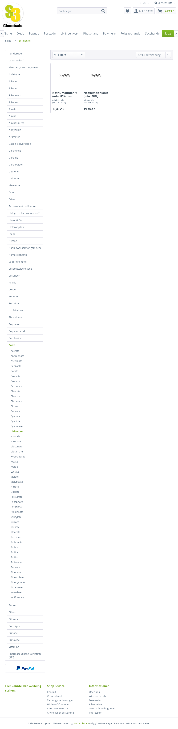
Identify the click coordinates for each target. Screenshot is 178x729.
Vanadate (16, 592)
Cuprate (15, 411)
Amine (12, 116)
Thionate (16, 572)
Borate (14, 371)
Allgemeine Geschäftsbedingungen (102, 706)
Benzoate (16, 366)
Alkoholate (15, 95)
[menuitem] (82, 10)
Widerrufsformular (58, 704)
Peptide (13, 296)
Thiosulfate (17, 577)
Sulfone (13, 633)
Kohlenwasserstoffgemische (25, 247)
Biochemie (15, 150)
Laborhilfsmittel (18, 261)
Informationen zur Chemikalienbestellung (60, 710)
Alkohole (14, 102)
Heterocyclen (16, 227)
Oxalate (15, 491)
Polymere (14, 324)
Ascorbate (16, 361)
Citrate (14, 406)
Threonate (17, 587)
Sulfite (14, 557)
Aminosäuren (17, 123)
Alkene (13, 88)
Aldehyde (14, 74)
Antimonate (17, 356)
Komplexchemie (18, 254)
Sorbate (15, 527)
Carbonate (17, 386)
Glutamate (17, 451)
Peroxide (14, 303)
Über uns (94, 692)
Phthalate (16, 506)
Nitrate (15, 486)
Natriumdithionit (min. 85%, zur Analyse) (64, 94)
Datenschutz (96, 700)
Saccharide (15, 338)
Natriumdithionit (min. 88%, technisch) (96, 94)
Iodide (14, 466)
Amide (12, 109)
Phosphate (17, 501)
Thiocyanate (18, 582)
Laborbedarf (16, 60)
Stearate (15, 532)
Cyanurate (17, 426)
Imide (12, 234)
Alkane (13, 81)
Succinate (16, 537)
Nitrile (12, 282)
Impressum (95, 712)
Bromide (16, 381)
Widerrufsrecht (98, 696)
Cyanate (15, 416)
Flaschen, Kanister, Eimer (23, 67)
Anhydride (15, 130)
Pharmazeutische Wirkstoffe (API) (25, 655)
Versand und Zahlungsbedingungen (60, 698)
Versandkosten (81, 723)
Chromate (16, 401)
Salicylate (16, 517)
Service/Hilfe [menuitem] (164, 3)
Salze (12, 345)
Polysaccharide (17, 331)
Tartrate (15, 567)
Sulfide (15, 552)
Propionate (17, 512)
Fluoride (15, 436)
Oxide (12, 289)
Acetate (15, 351)
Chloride (14, 178)
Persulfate (16, 496)
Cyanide (15, 421)
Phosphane (15, 317)
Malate (15, 476)
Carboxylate (16, 164)
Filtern (60, 54)
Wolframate (17, 597)
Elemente (14, 185)
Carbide (13, 157)
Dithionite (17, 431)
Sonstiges (14, 626)
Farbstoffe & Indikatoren (23, 206)
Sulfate (15, 547)
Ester (12, 192)
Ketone (13, 241)
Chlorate (16, 391)
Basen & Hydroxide (20, 143)
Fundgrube (15, 53)
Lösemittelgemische (20, 268)
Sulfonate (16, 562)
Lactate (15, 471)
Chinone (14, 171)
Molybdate (17, 481)
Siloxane (14, 619)
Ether (12, 199)
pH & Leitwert (17, 310)
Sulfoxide (14, 640)
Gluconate (16, 446)
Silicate (15, 522)
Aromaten (14, 136)
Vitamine (14, 647)
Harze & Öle (16, 220)
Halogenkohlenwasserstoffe (25, 213)
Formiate (16, 441)
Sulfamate (16, 542)
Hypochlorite (18, 456)
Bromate (16, 376)
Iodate (14, 461)
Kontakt (51, 692)
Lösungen (14, 275)
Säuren (13, 605)
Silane (12, 612)
